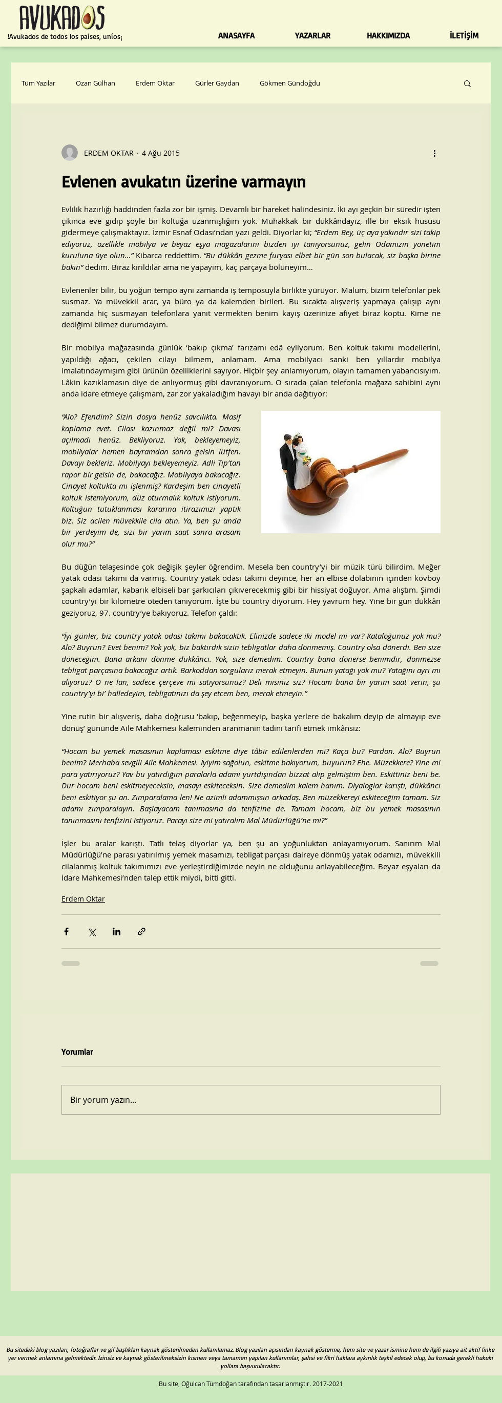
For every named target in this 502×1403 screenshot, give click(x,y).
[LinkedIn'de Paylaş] (116, 931)
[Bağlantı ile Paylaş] (142, 931)
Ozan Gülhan (95, 83)
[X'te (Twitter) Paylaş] (91, 931)
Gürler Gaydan (217, 83)
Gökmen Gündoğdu (290, 83)
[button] (467, 83)
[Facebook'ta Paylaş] (66, 931)
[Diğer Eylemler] (434, 152)
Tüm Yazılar (38, 83)
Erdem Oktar (155, 83)
